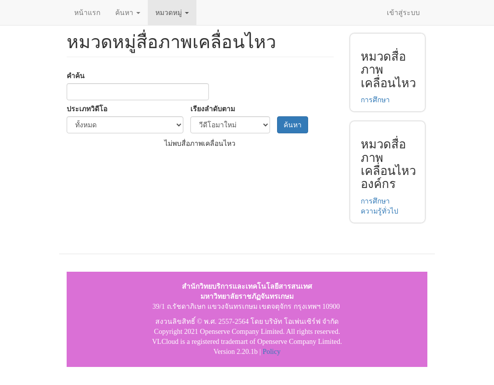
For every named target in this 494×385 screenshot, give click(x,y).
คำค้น (76, 76)
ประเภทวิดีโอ (87, 109)
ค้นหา (127, 13)
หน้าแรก (87, 13)
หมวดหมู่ (172, 13)
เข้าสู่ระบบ (403, 13)
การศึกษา (375, 100)
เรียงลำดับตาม (212, 109)
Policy (272, 351)
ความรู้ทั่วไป (379, 211)
